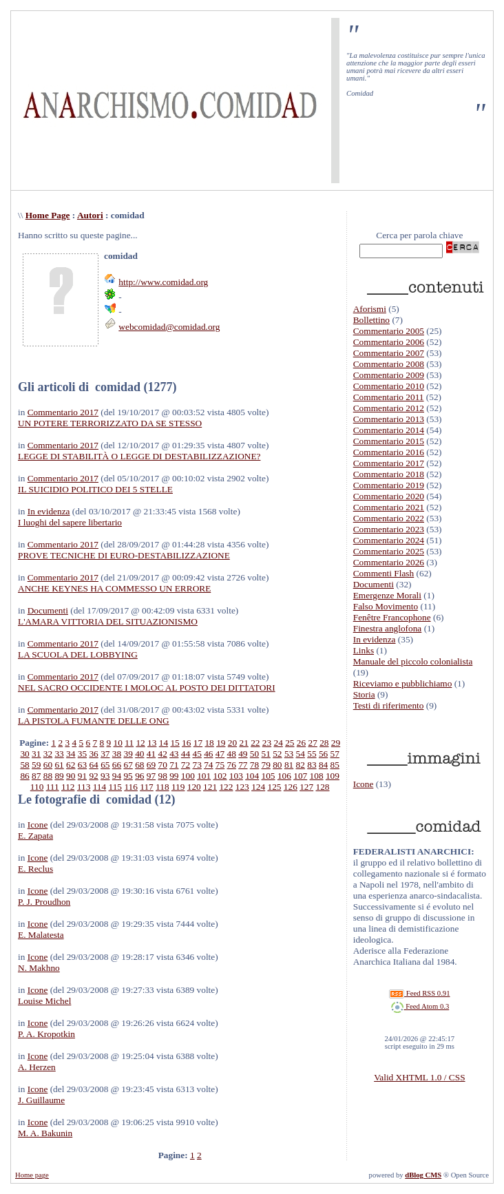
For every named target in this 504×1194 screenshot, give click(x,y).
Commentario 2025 (388, 551)
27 (312, 742)
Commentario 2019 (388, 485)
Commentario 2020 (388, 496)
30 (24, 753)
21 (243, 742)
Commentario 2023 (388, 529)
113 (84, 787)
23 (266, 742)
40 (139, 753)
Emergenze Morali (387, 595)
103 (236, 776)
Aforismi (369, 309)
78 (254, 765)
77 (242, 765)
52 (277, 753)
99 (173, 776)
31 (36, 753)
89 (58, 776)
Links (363, 650)
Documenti (48, 610)
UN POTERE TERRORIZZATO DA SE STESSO (110, 423)
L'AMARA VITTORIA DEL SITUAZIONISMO (108, 621)
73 (197, 765)
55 (311, 753)
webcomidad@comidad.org (169, 327)
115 (116, 787)
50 (254, 753)
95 (127, 776)
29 (335, 742)
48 (231, 753)
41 (151, 753)
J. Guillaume (41, 1100)
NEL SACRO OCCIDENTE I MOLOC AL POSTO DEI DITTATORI (146, 687)
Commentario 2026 (388, 562)
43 (173, 753)
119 (178, 787)
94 (116, 776)
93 (105, 776)
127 (306, 787)
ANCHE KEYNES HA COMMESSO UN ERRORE (114, 588)
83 (311, 765)
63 (82, 765)
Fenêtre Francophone (392, 617)
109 (332, 776)
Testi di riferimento (388, 705)
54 (300, 753)
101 (204, 776)
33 (58, 753)
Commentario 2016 (388, 452)
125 (274, 787)
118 (162, 787)
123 (242, 787)
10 (118, 742)
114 (100, 787)
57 (334, 753)
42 (162, 753)
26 (301, 742)
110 (37, 787)
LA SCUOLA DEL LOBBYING (78, 654)
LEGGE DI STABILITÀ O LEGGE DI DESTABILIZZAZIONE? (139, 456)
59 (36, 765)
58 (24, 765)
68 (139, 765)
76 (231, 765)
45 (197, 753)
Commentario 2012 (388, 408)
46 (208, 753)
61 (58, 765)
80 (277, 765)
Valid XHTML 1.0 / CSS (419, 1077)
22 (255, 742)
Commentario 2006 (388, 342)
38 (116, 753)
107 (300, 776)
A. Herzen (37, 1067)
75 (220, 765)
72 (185, 765)
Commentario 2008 (388, 364)
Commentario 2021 (388, 507)
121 (210, 787)
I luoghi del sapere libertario (70, 522)
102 (220, 776)
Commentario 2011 (388, 397)
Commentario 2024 (388, 540)
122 (226, 787)
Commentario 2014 (388, 430)
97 (151, 776)
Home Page (47, 215)
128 (323, 787)
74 (208, 765)
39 (127, 753)
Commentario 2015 (388, 441)
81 (288, 765)
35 (82, 753)
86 (24, 776)
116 (131, 787)
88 (47, 776)
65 (105, 765)
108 (317, 776)
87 (36, 776)
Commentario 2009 (388, 375)
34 (70, 753)
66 (116, 765)
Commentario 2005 (388, 331)
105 (268, 776)
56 (323, 753)
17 (197, 742)
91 (82, 776)
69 (151, 765)
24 (277, 742)
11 (129, 742)
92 (93, 776)
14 (163, 742)
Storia (364, 694)
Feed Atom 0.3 (420, 1006)
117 (147, 787)
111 (52, 787)
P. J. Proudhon (44, 902)
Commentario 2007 (388, 353)
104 (252, 776)
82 (300, 765)
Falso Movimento (385, 606)
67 (127, 765)
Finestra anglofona (387, 628)
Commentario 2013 (388, 419)
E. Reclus (35, 868)
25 (289, 742)
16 (186, 742)
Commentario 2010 (388, 386)
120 (194, 787)
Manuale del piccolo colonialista (413, 661)
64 (93, 765)
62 (70, 765)
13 (151, 742)
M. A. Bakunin (45, 1133)
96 (139, 776)
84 (323, 765)
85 (334, 765)
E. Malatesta (41, 935)
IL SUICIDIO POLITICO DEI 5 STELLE (95, 489)
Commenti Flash (383, 573)
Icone (38, 824)
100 (188, 776)
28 (323, 742)
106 (284, 776)
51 (266, 753)
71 (173, 765)
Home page (32, 1175)
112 (68, 787)
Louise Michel (44, 1001)
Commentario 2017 (63, 412)
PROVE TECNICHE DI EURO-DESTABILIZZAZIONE (124, 555)
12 (140, 742)
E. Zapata (35, 835)
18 (208, 742)
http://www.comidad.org (163, 282)
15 (174, 742)
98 (162, 776)
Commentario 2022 (388, 518)
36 (93, 753)
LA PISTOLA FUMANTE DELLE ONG (93, 720)
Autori (90, 215)
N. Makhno (39, 968)
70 (162, 765)
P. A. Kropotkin (46, 1034)
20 (232, 742)
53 (288, 753)
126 (290, 787)
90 (70, 776)
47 (220, 753)
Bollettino (371, 320)
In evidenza (49, 511)
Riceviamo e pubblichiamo (402, 683)
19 (220, 742)
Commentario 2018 (388, 474)
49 (242, 753)
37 (105, 753)
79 (266, 765)
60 (47, 765)
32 (47, 753)
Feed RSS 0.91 (419, 993)
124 (258, 787)
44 (185, 753)
